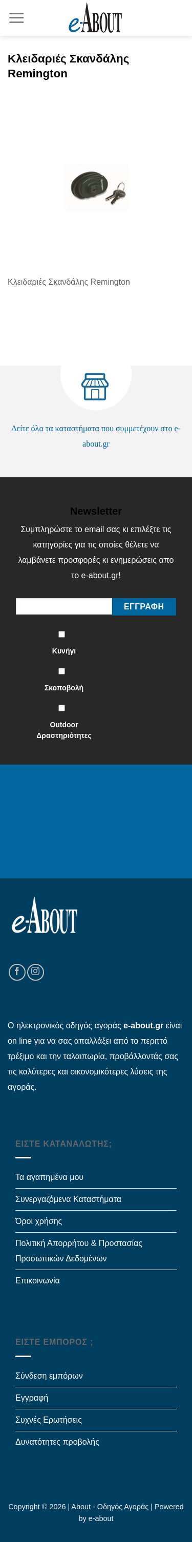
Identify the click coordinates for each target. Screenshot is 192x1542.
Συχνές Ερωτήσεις (48, 1420)
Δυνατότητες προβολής (57, 1442)
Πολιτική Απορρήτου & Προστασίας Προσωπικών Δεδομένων (78, 1251)
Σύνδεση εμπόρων (49, 1375)
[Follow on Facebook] (17, 972)
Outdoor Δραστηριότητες (63, 730)
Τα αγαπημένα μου (49, 1177)
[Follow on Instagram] (35, 972)
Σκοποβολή (64, 688)
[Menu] (16, 17)
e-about (101, 1518)
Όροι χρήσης (38, 1221)
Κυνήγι (64, 651)
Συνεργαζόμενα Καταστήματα (68, 1199)
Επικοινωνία (37, 1280)
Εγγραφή (31, 1397)
